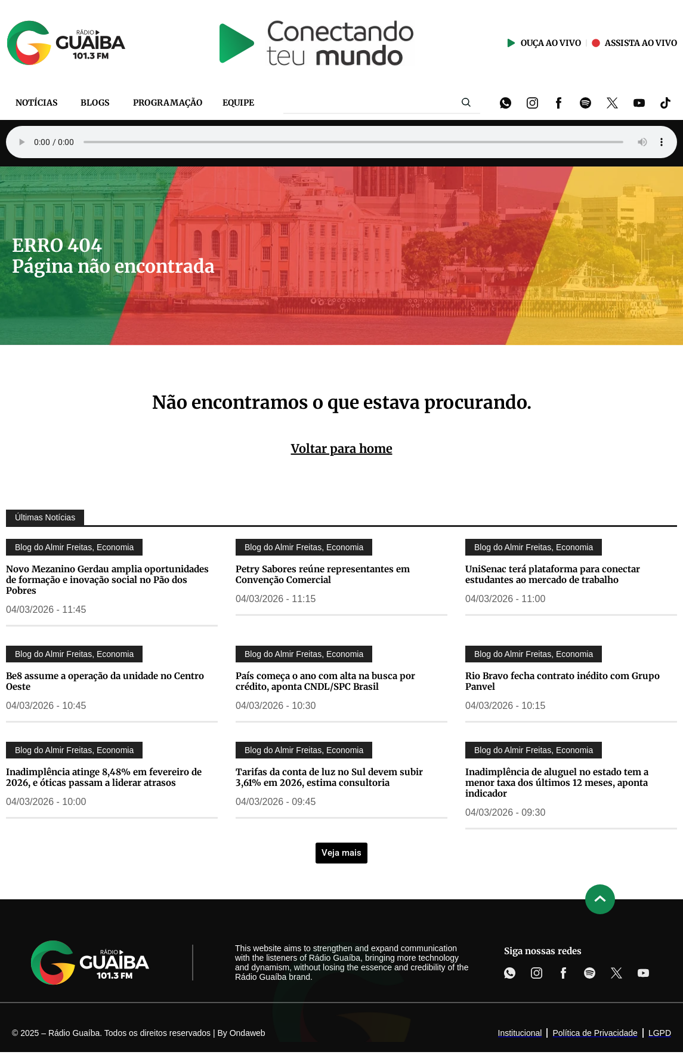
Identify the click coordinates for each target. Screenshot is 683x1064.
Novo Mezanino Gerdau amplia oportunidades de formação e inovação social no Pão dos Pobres (107, 579)
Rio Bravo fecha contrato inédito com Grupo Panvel (562, 681)
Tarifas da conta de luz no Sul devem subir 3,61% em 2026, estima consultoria (329, 777)
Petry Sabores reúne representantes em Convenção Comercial (323, 574)
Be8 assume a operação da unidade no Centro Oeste (105, 681)
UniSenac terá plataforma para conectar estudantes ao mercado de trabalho (552, 574)
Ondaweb (247, 1033)
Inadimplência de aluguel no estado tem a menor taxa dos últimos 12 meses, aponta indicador (556, 782)
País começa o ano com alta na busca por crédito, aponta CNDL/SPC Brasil (325, 681)
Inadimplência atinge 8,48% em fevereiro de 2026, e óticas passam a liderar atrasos (104, 777)
